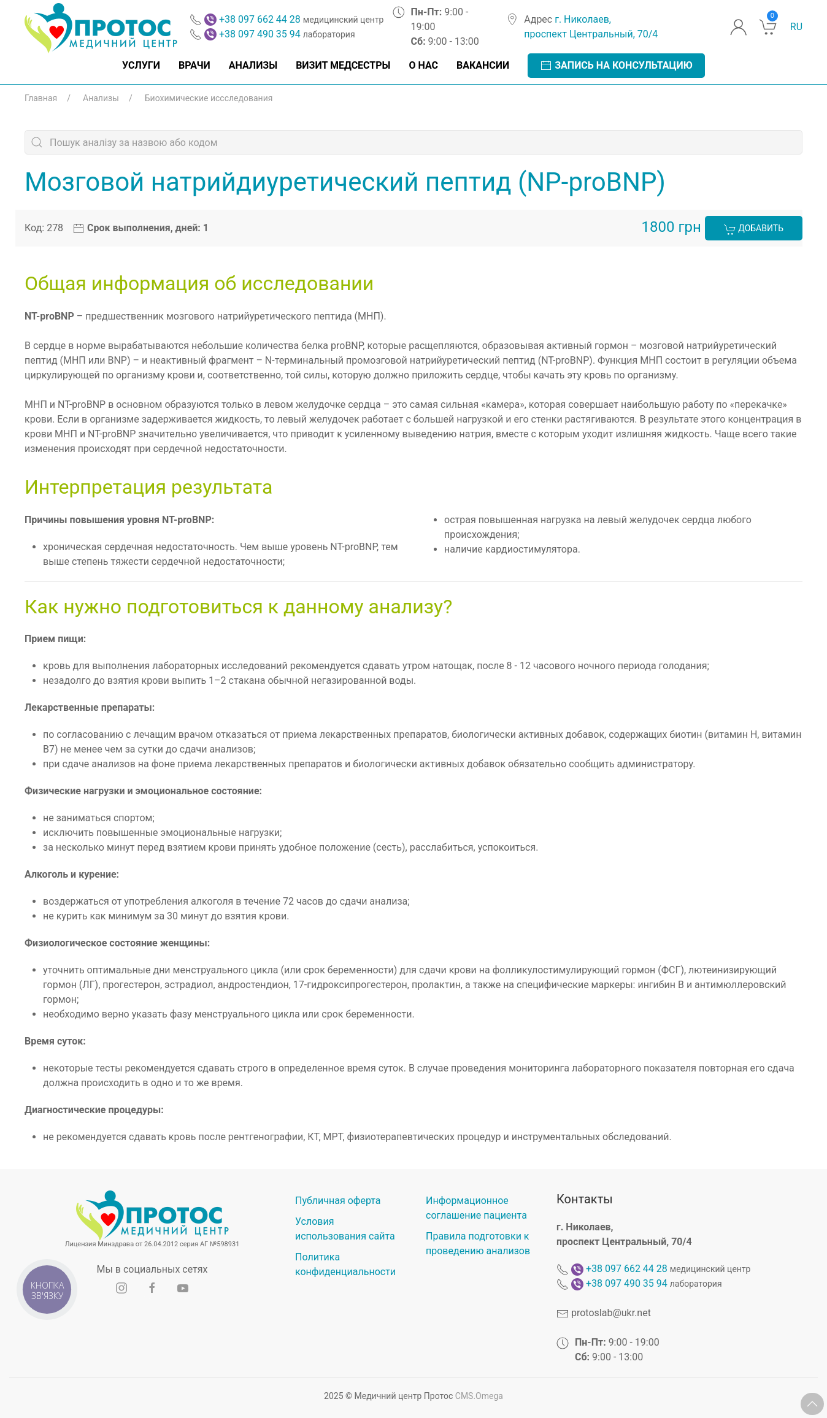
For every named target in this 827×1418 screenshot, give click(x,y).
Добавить (753, 229)
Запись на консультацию (616, 65)
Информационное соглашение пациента (476, 1208)
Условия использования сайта (345, 1229)
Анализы (253, 65)
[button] (812, 1404)
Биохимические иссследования (209, 98)
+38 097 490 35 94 (260, 34)
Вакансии (482, 65)
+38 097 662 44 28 (260, 19)
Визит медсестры (343, 65)
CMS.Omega (479, 1396)
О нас (423, 65)
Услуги (141, 65)
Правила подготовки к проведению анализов (478, 1243)
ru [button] (796, 27)
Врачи (194, 65)
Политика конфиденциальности (345, 1264)
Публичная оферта (338, 1200)
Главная (41, 98)
